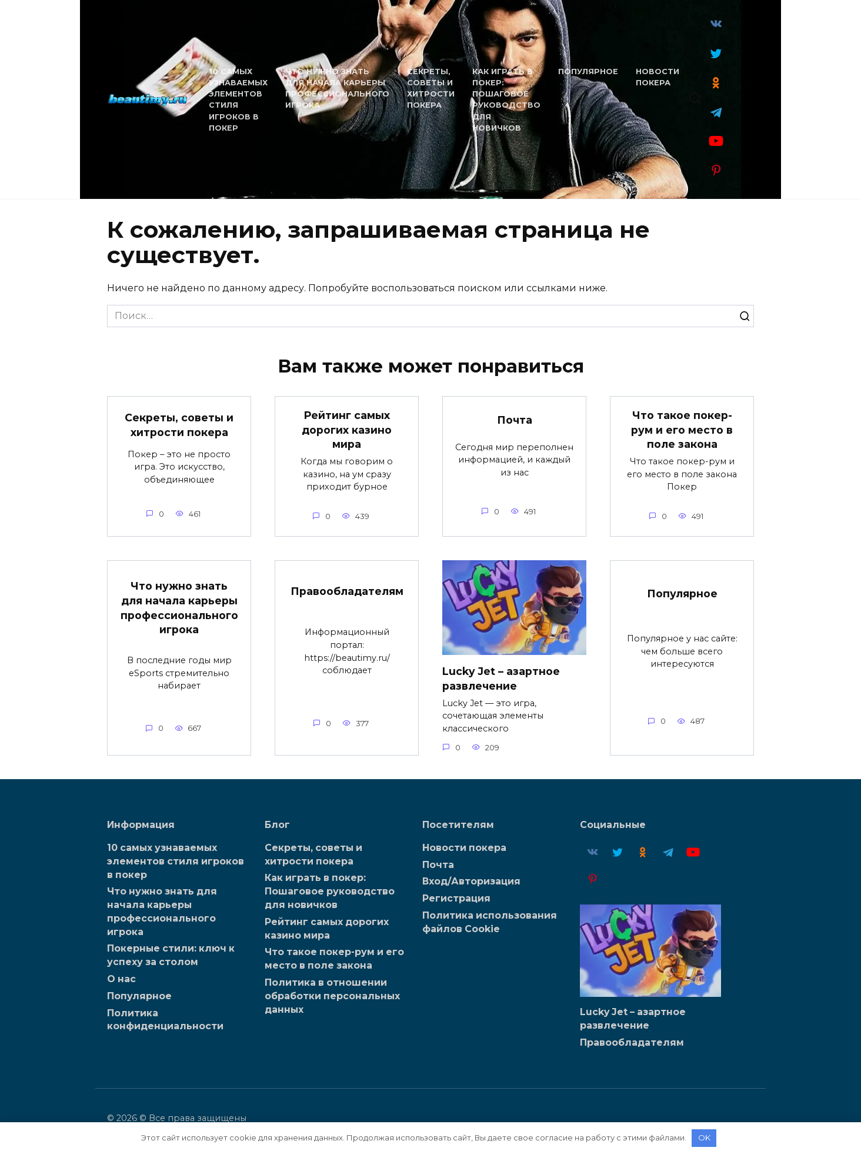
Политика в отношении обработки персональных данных (332, 993)
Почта (514, 420)
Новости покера (464, 847)
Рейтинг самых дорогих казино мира (347, 429)
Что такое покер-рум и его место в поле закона (682, 429)
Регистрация (456, 898)
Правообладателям (347, 591)
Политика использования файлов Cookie (489, 921)
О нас (121, 976)
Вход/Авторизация (471, 881)
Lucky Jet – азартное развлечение (501, 678)
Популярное (586, 71)
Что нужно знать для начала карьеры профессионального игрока (179, 608)
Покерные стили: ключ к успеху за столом (171, 953)
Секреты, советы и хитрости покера (179, 424)
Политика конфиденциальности (165, 1017)
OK (704, 1137)
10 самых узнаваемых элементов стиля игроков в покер (175, 860)
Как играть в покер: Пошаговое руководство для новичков (330, 890)
